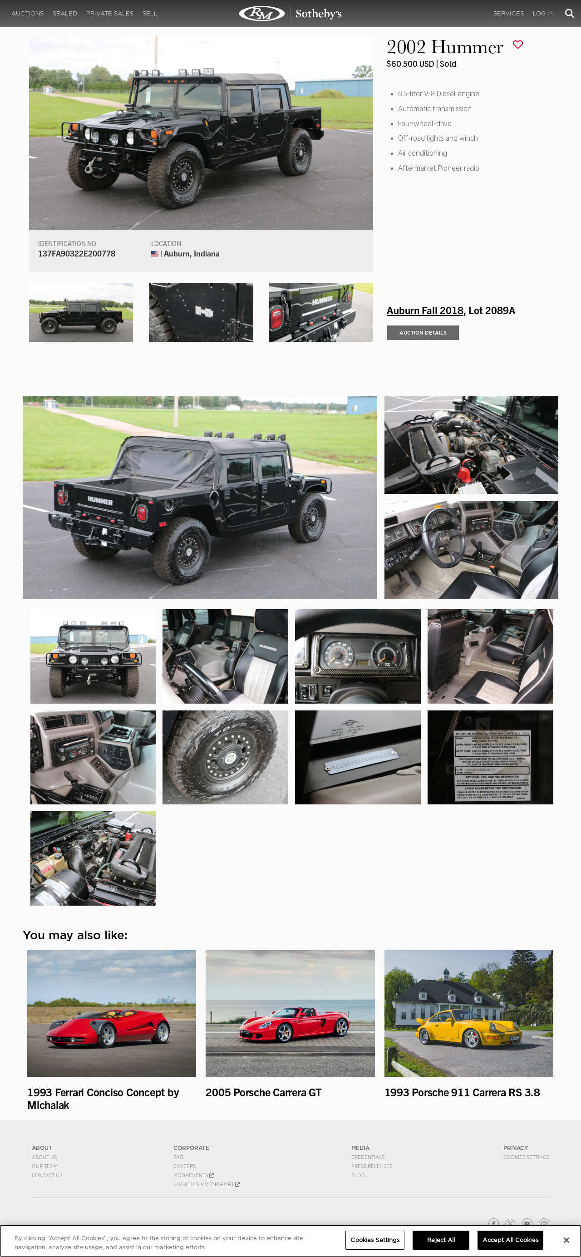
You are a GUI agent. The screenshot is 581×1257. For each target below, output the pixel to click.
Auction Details (423, 333)
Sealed (65, 13)
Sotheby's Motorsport (206, 1184)
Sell (150, 13)
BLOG (358, 1175)
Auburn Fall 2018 (425, 309)
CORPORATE (191, 1147)
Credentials (367, 1157)
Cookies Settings (526, 1157)
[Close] (566, 1240)
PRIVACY (515, 1147)
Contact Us (47, 1175)
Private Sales (109, 13)
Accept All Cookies (510, 1240)
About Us (44, 1157)
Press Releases (371, 1166)
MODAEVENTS (193, 1175)
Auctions (27, 13)
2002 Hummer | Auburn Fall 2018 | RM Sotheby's (290, 13)
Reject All (441, 1240)
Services (508, 13)
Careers (184, 1166)
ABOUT (42, 1147)
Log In (543, 13)
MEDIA (360, 1147)
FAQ (178, 1157)
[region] (290, 1241)
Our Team (45, 1166)
